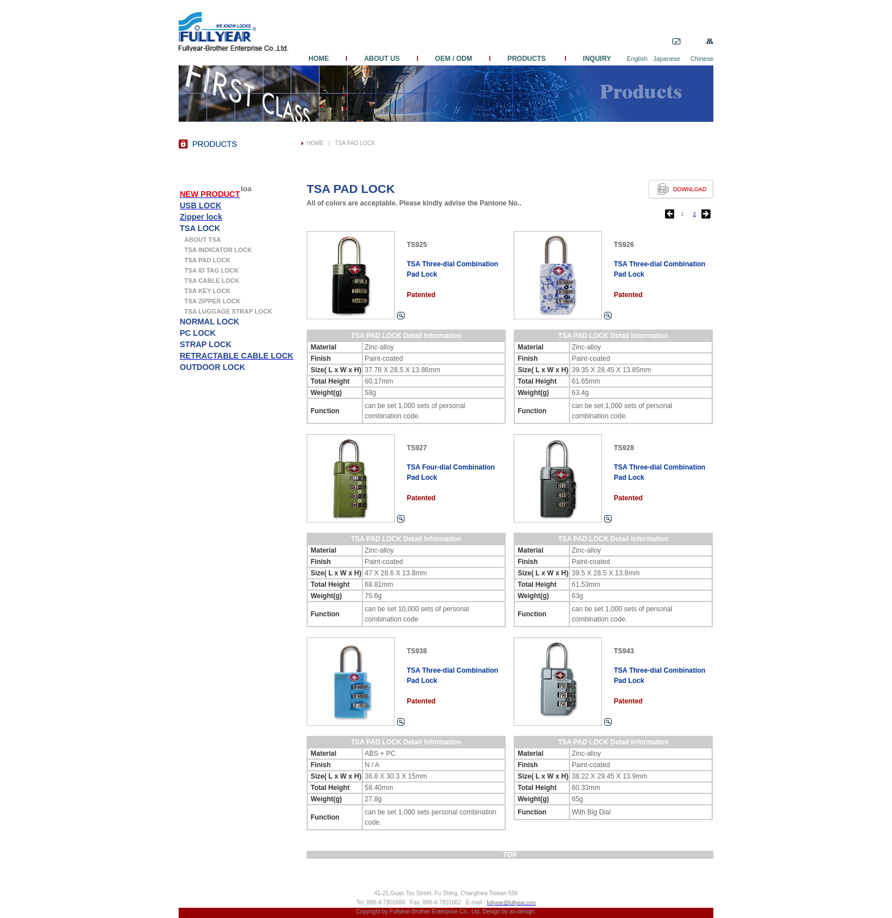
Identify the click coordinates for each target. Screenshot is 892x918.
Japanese (666, 58)
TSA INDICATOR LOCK (218, 249)
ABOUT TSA (202, 239)
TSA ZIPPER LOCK (212, 301)
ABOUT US (381, 59)
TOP (510, 855)
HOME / (320, 143)
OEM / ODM (453, 59)
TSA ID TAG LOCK (211, 270)
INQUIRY (589, 59)
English (637, 58)
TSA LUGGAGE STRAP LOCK (228, 311)
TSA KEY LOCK (207, 290)
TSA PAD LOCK (354, 143)
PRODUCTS (527, 59)
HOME (326, 59)
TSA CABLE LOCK (211, 280)
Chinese (702, 58)
